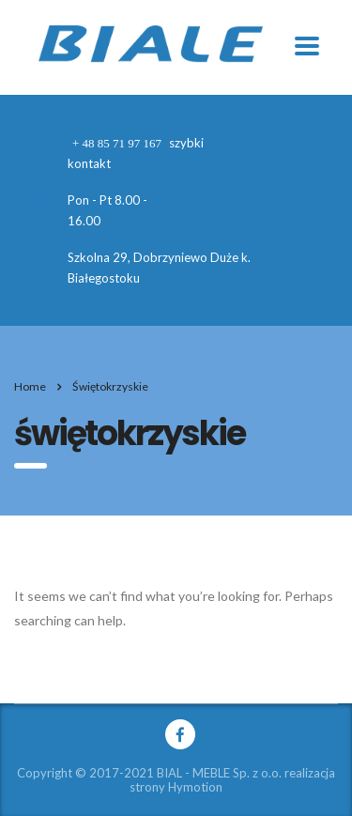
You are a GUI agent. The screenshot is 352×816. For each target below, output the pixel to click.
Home (30, 386)
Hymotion (195, 786)
